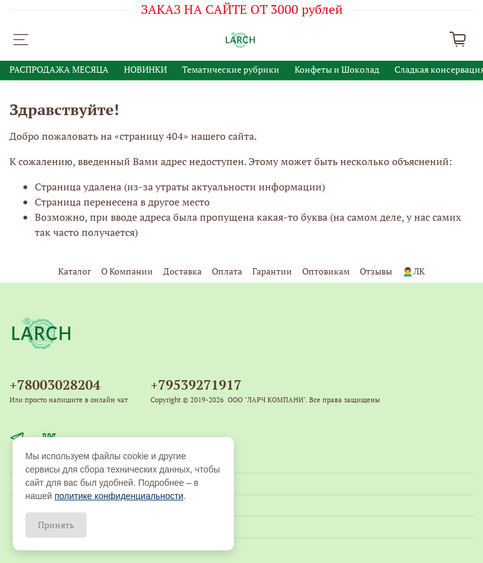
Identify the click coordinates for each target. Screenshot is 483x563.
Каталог (74, 271)
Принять (56, 525)
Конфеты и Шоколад (337, 69)
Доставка (182, 271)
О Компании (127, 271)
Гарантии (272, 271)
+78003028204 (55, 384)
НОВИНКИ (145, 69)
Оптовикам (326, 271)
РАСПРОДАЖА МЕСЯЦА (59, 69)
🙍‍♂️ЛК (413, 271)
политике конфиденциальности (118, 496)
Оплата (227, 271)
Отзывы (376, 271)
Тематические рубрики (230, 69)
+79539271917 (196, 384)
